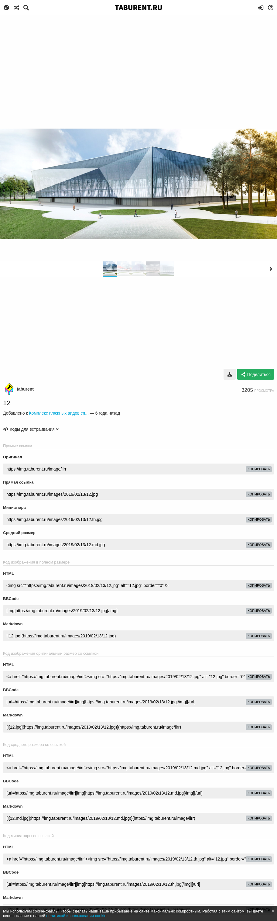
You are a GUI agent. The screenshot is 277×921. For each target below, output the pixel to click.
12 (6, 403)
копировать (259, 469)
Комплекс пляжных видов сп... (58, 413)
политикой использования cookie (76, 915)
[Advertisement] (138, 60)
